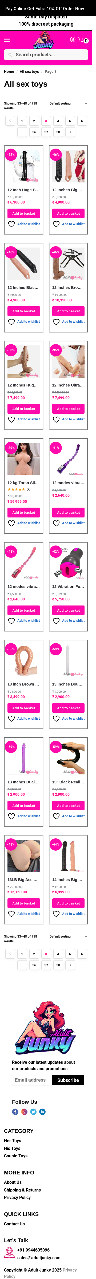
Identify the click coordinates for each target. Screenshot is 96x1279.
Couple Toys (15, 1153)
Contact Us (14, 1220)
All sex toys (29, 68)
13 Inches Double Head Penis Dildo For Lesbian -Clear (68, 681)
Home (9, 68)
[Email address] (32, 1076)
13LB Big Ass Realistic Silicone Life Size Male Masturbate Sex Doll (23, 876)
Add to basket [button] (23, 210)
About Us (13, 1179)
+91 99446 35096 (55, 6)
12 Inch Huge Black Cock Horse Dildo (23, 187)
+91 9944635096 (33, 1247)
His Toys (12, 1145)
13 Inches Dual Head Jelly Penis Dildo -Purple (23, 779)
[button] (82, 37)
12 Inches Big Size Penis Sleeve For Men (68, 187)
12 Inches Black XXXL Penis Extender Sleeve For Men (23, 284)
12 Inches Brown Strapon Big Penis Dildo (68, 284)
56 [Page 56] (34, 129)
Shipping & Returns (22, 1186)
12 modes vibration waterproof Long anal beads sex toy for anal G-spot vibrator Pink (23, 583)
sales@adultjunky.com (39, 1254)
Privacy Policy (17, 1194)
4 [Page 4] (58, 118)
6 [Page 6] (82, 118)
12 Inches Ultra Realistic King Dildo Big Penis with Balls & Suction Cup (68, 382)
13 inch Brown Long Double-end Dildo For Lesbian (23, 681)
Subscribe (68, 1077)
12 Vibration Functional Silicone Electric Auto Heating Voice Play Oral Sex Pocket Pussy (68, 583)
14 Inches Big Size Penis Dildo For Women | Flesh (68, 876)
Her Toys (12, 1137)
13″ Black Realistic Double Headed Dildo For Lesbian (68, 779)
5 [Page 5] (70, 118)
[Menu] (12, 37)
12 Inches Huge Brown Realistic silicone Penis (23, 382)
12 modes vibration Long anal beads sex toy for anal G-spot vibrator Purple (68, 480)
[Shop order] (69, 100)
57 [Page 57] (46, 129)
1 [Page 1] (22, 118)
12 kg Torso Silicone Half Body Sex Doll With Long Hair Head (23, 480)
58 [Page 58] (58, 129)
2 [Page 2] (34, 118)
